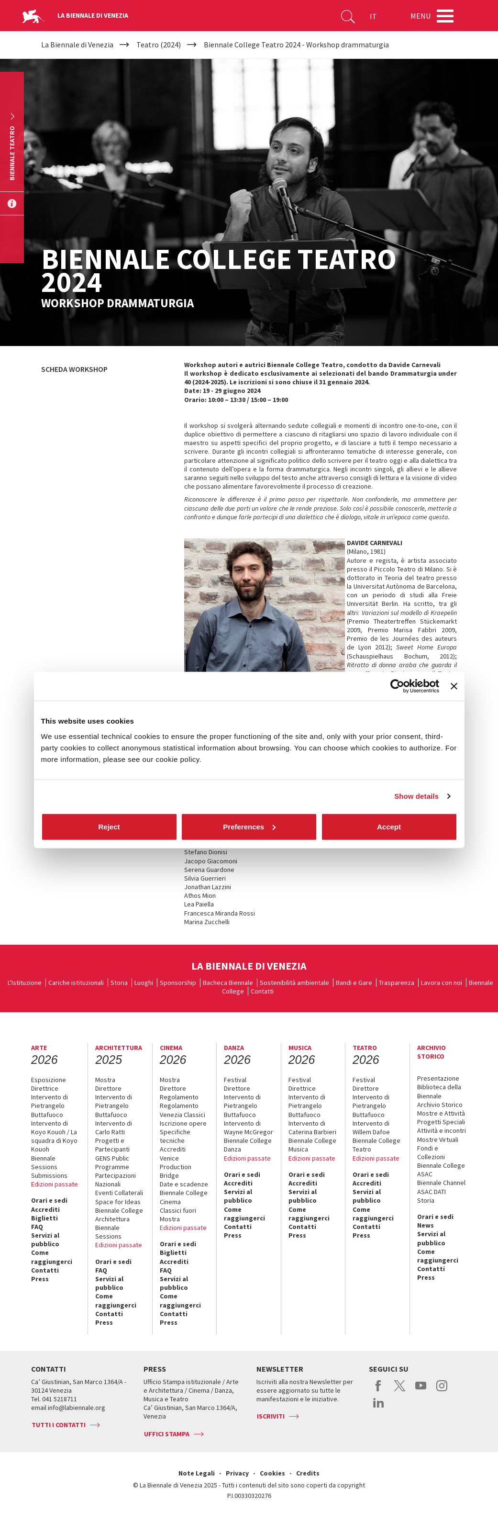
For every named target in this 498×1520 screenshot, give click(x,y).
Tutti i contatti (59, 1424)
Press (40, 1278)
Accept (389, 826)
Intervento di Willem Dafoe (371, 1127)
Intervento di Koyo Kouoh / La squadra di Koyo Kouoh (54, 1136)
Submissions (49, 1175)
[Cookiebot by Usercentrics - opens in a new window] (397, 686)
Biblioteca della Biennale (439, 1091)
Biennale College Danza (248, 1144)
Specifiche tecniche (175, 1136)
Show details (416, 796)
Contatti (262, 991)
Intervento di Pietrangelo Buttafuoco (49, 1105)
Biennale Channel (441, 1182)
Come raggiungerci (51, 1256)
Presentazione (438, 1078)
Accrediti (45, 1209)
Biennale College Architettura (119, 1214)
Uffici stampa (166, 1434)
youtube (421, 1391)
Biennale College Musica (312, 1144)
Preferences (249, 826)
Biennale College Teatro (376, 1144)
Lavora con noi (441, 982)
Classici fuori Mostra (178, 1214)
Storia (119, 982)
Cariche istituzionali (76, 982)
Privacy (237, 1473)
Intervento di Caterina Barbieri (312, 1127)
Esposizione (48, 1079)
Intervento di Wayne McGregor (248, 1127)
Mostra (105, 1079)
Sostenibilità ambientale (294, 982)
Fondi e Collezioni (431, 1152)
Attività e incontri (441, 1130)
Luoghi (143, 982)
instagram (442, 1391)
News (425, 1225)
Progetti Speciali (441, 1122)
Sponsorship (178, 982)
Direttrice (44, 1088)
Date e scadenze (184, 1184)
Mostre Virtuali (437, 1139)
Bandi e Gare (354, 982)
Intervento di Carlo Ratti (113, 1127)
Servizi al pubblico (45, 1239)
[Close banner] (454, 686)
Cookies (272, 1473)
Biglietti (44, 1218)
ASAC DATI (431, 1191)
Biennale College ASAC (441, 1169)
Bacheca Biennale (228, 982)
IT (373, 16)
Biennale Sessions (44, 1162)
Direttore (108, 1088)
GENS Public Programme (112, 1162)
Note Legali (196, 1473)
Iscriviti (271, 1416)
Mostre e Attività (441, 1113)
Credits (308, 1473)
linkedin (378, 1407)
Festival (235, 1079)
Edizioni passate (54, 1184)
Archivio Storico (440, 1104)
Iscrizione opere (183, 1123)
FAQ (37, 1226)
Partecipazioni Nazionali (115, 1179)
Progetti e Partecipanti (112, 1144)
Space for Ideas (118, 1201)
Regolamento (179, 1097)
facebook (378, 1391)
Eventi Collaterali (119, 1192)
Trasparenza (396, 982)
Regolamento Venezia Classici (182, 1109)
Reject (109, 826)
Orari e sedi (49, 1200)
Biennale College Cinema (184, 1197)
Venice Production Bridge (175, 1167)
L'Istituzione (25, 982)
